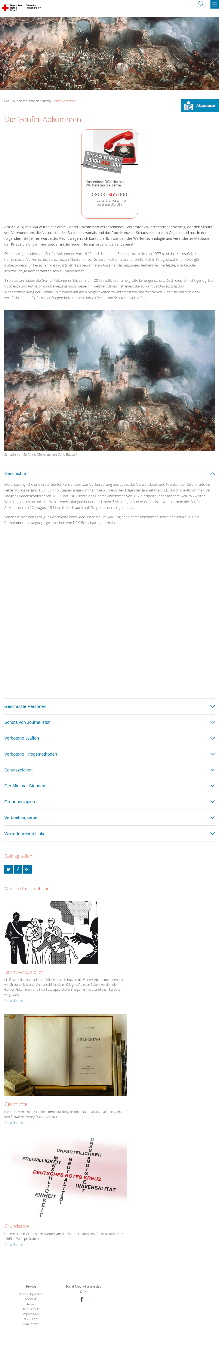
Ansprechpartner (30, 1294)
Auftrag (46, 101)
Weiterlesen (18, 1001)
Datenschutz (31, 1309)
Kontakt (30, 1299)
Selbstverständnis (28, 101)
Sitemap (30, 1304)
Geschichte (15, 1104)
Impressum (30, 1314)
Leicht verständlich (23, 972)
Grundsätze (16, 1226)
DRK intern (30, 1324)
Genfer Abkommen (64, 101)
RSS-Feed (30, 1319)
